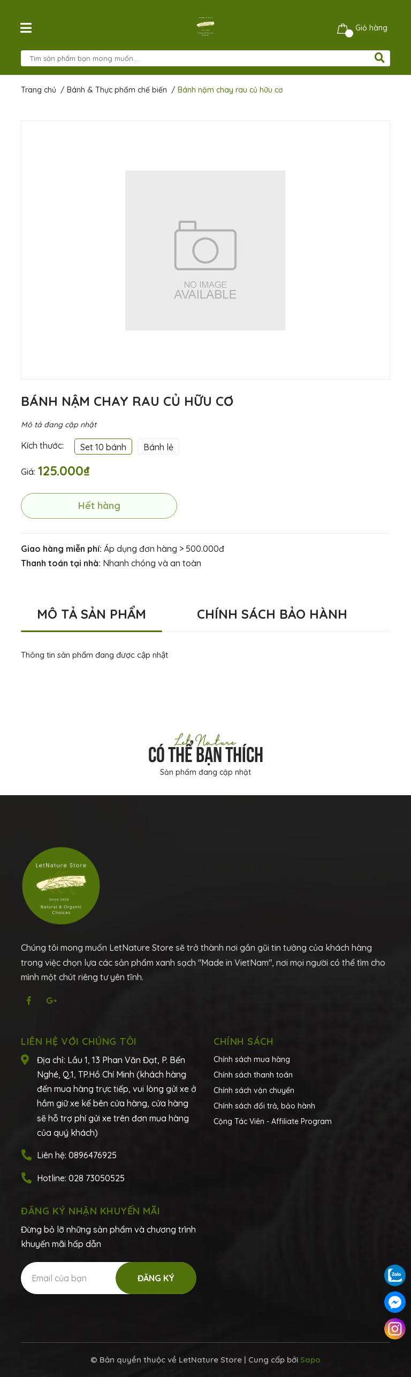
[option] (205, 250)
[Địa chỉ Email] (108, 1278)
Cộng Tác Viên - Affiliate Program (273, 1121)
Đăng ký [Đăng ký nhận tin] (156, 1278)
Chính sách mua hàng (252, 1059)
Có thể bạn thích (205, 752)
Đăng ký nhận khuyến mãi (91, 1211)
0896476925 (92, 1155)
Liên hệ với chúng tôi (79, 1041)
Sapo (310, 1360)
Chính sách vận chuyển (254, 1090)
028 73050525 (96, 1178)
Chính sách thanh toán (253, 1075)
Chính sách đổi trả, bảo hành (264, 1106)
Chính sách (243, 1041)
